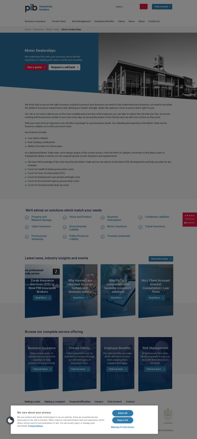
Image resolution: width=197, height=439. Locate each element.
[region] (84, 419)
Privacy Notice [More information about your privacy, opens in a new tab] (35, 426)
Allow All (122, 413)
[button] (10, 420)
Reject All (122, 420)
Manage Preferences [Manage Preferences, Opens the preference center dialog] (122, 427)
